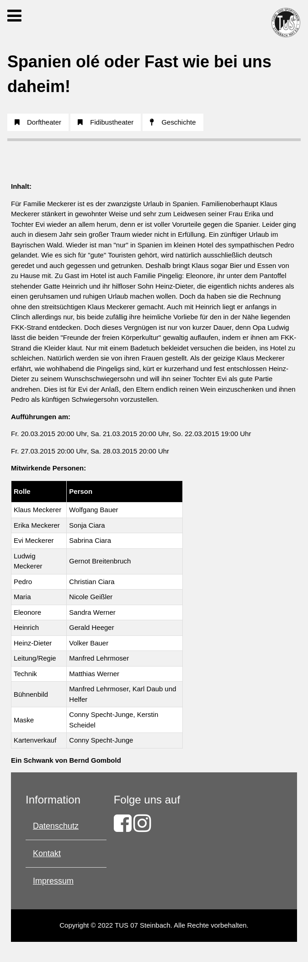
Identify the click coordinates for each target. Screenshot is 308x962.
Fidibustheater (105, 122)
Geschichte (173, 122)
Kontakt (47, 853)
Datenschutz (56, 826)
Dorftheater (38, 122)
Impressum (53, 880)
